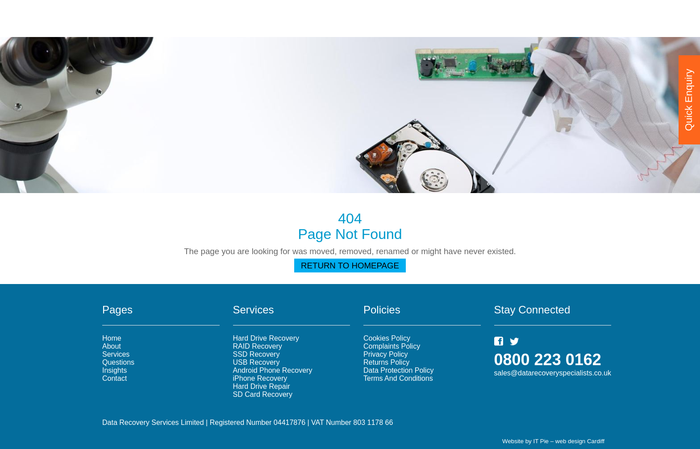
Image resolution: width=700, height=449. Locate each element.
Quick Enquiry (688, 98)
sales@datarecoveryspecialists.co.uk (553, 373)
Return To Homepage (350, 265)
